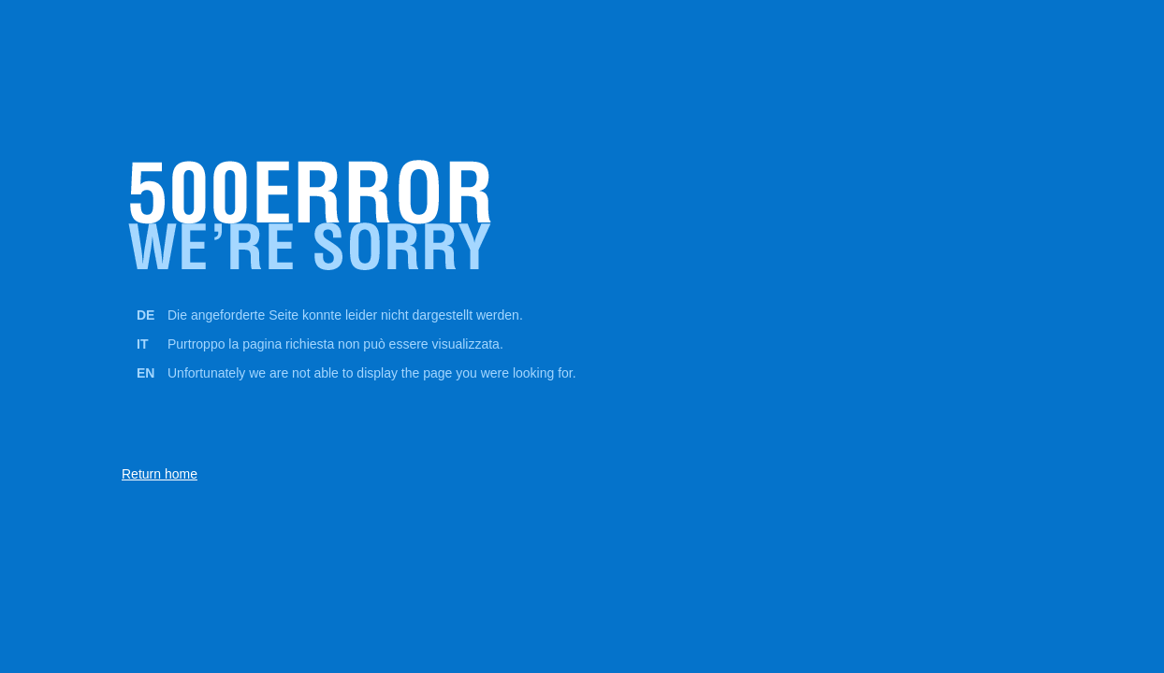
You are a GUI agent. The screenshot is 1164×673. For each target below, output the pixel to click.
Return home (159, 473)
